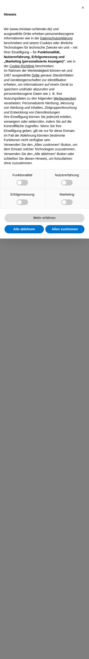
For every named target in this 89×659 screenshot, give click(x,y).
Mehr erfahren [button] (44, 218)
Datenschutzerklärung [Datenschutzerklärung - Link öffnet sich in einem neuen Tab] (56, 38)
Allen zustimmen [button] (65, 229)
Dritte (36, 75)
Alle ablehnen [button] (24, 229)
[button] (83, 7)
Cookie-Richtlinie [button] (21, 66)
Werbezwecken (64, 98)
